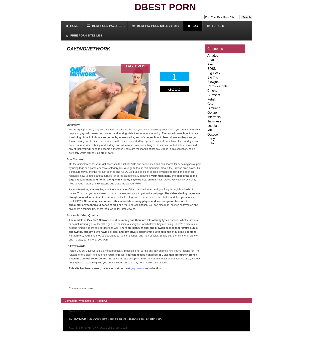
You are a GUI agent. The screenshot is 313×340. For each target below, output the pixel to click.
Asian (211, 64)
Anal (210, 60)
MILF (211, 130)
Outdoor (213, 134)
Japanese (214, 121)
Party (211, 139)
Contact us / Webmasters (79, 300)
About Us (102, 300)
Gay (210, 103)
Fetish (211, 99)
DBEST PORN (165, 7)
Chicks (212, 90)
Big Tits (212, 77)
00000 (175, 101)
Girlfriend (213, 108)
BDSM (212, 68)
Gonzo (212, 112)
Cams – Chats (217, 86)
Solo (210, 143)
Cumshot (213, 95)
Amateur (213, 55)
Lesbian (213, 125)
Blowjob (213, 82)
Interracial (214, 117)
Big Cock (213, 73)
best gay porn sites (136, 268)
